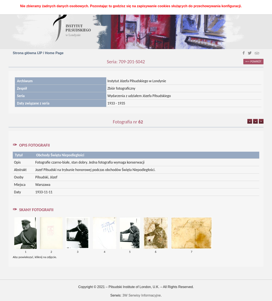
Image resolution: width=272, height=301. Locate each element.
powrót (255, 61)
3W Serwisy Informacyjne (141, 295)
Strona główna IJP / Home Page (38, 53)
